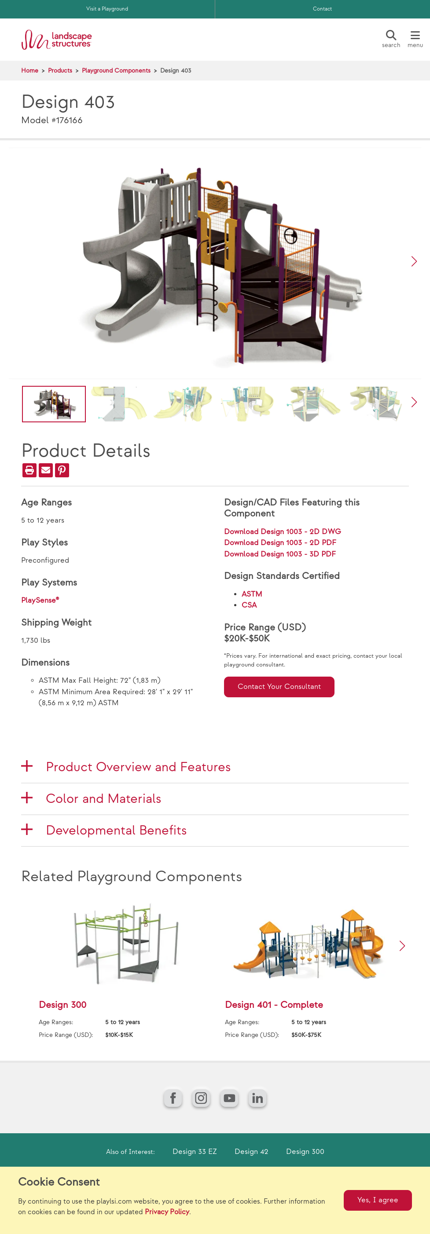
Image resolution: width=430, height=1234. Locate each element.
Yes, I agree (377, 1200)
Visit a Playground (107, 9)
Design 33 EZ (195, 1151)
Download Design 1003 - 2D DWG (282, 531)
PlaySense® (40, 600)
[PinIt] (62, 470)
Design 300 (305, 1151)
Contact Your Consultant (279, 686)
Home (29, 70)
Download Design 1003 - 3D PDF (280, 554)
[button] (414, 261)
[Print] (29, 470)
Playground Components (116, 70)
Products (60, 70)
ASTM (252, 594)
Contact (322, 9)
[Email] (46, 470)
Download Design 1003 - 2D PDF (280, 542)
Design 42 (251, 1151)
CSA (249, 605)
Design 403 (175, 70)
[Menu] (415, 39)
